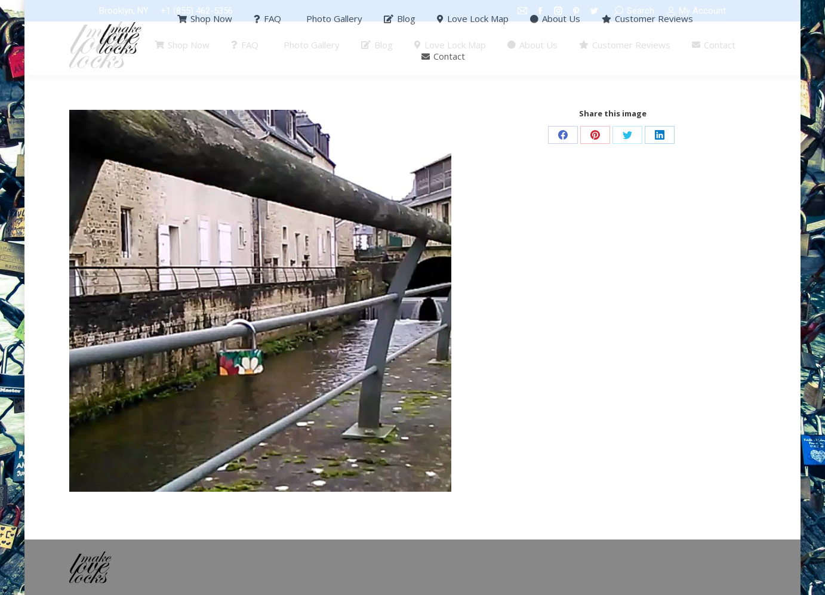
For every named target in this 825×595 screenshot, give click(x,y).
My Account (696, 11)
